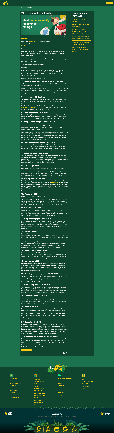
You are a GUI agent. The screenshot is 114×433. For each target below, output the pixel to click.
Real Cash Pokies (38, 402)
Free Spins (36, 386)
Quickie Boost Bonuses (40, 391)
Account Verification (15, 383)
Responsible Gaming (87, 384)
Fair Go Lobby (13, 378)
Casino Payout (37, 400)
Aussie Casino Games (39, 393)
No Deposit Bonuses (39, 388)
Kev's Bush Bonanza (39, 381)
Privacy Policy (85, 386)
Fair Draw (36, 384)
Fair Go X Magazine (15, 395)
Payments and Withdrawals (65, 378)
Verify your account (63, 395)
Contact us (84, 388)
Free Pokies (37, 405)
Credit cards (61, 385)
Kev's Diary (13, 385)
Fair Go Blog (13, 392)
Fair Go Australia (14, 397)
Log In (101, 3)
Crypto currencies (62, 381)
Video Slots (37, 398)
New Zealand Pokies (39, 395)
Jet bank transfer (62, 390)
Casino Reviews (14, 390)
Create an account (14, 381)
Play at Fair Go (27, 349)
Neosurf (60, 383)
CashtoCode (61, 392)
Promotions (37, 379)
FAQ (83, 379)
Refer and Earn (14, 388)
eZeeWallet (61, 388)
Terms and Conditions (87, 381)
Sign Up (109, 3)
